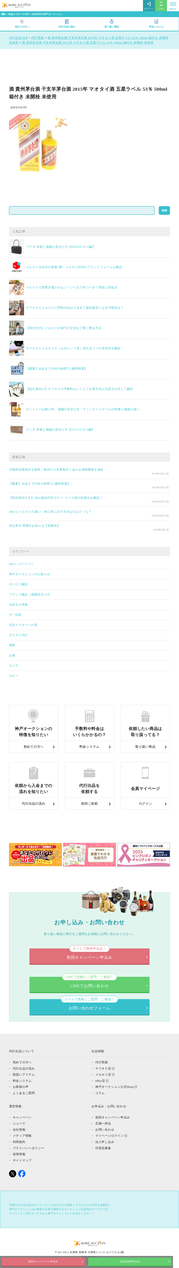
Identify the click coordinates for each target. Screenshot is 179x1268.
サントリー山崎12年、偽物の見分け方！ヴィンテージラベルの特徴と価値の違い (83, 409)
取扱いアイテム (24, 1073)
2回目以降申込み (134, 1261)
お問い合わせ (104, 1127)
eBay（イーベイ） (22, 564)
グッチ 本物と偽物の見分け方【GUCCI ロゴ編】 (60, 429)
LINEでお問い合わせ (89, 981)
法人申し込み (104, 1139)
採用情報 (19, 1151)
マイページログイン (109, 1133)
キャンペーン (22, 1115)
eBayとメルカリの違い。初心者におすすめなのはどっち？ (50, 511)
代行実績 (101, 1061)
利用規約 (19, 1139)
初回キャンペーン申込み (44, 1261)
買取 (12, 645)
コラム (100, 1091)
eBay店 (100, 1079)
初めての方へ (22, 23)
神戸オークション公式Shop (114, 1085)
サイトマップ (22, 1157)
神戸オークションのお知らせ (29, 574)
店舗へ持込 (103, 1121)
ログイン (149, 6)
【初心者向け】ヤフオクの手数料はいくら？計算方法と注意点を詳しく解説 (79, 389)
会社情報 (19, 1127)
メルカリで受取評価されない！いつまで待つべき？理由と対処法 (72, 287)
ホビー (13, 675)
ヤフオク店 (103, 1067)
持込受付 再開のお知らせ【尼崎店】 (34, 525)
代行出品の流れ (66, 23)
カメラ (13, 665)
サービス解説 (18, 584)
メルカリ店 (103, 1073)
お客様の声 (21, 1085)
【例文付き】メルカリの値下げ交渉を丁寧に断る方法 (64, 328)
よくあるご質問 (24, 1091)
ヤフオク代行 (18, 635)
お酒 (12, 655)
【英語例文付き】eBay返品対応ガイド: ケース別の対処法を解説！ (56, 497)
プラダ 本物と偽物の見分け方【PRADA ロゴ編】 (60, 246)
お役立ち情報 (18, 604)
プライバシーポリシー (28, 1145)
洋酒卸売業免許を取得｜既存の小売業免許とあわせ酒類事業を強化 (56, 469)
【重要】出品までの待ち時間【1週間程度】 (57, 368)
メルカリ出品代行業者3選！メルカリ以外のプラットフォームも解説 (74, 267)
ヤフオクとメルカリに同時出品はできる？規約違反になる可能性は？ (75, 307)
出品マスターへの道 (23, 624)
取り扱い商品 (112, 23)
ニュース (19, 1121)
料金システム (156, 23)
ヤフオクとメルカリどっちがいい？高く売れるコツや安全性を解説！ (75, 348)
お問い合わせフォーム (89, 1003)
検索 (164, 210)
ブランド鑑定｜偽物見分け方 (29, 594)
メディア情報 (22, 1133)
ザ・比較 (15, 614)
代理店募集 (103, 1145)
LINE (161, 6)
